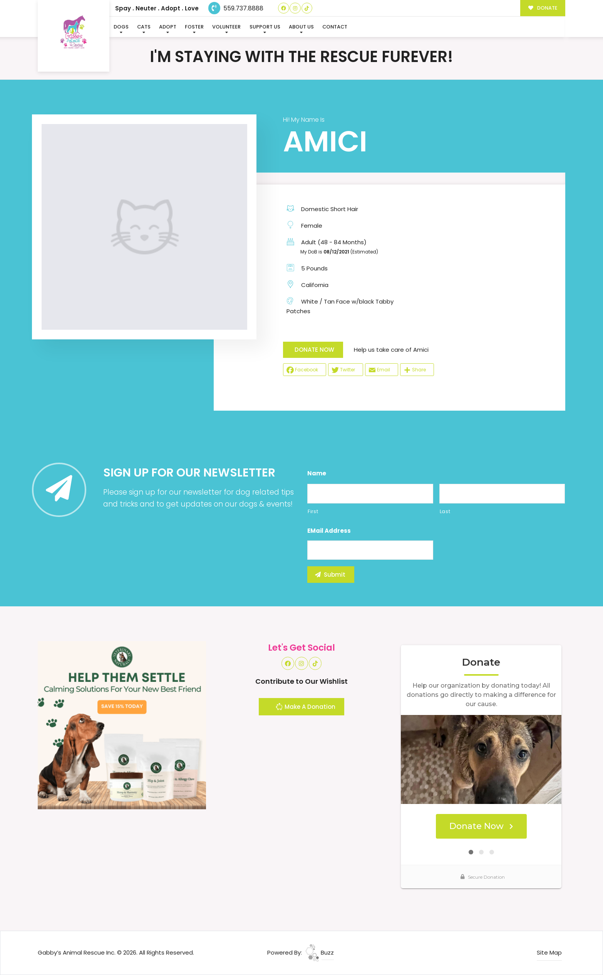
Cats (144, 26)
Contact (334, 26)
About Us (301, 26)
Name (316, 473)
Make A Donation (305, 707)
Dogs (121, 26)
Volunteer (226, 26)
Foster (194, 26)
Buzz (319, 952)
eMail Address (329, 531)
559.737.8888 (235, 8)
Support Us (265, 26)
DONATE (542, 8)
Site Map (549, 952)
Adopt (167, 26)
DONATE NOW (314, 350)
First (313, 511)
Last (445, 511)
